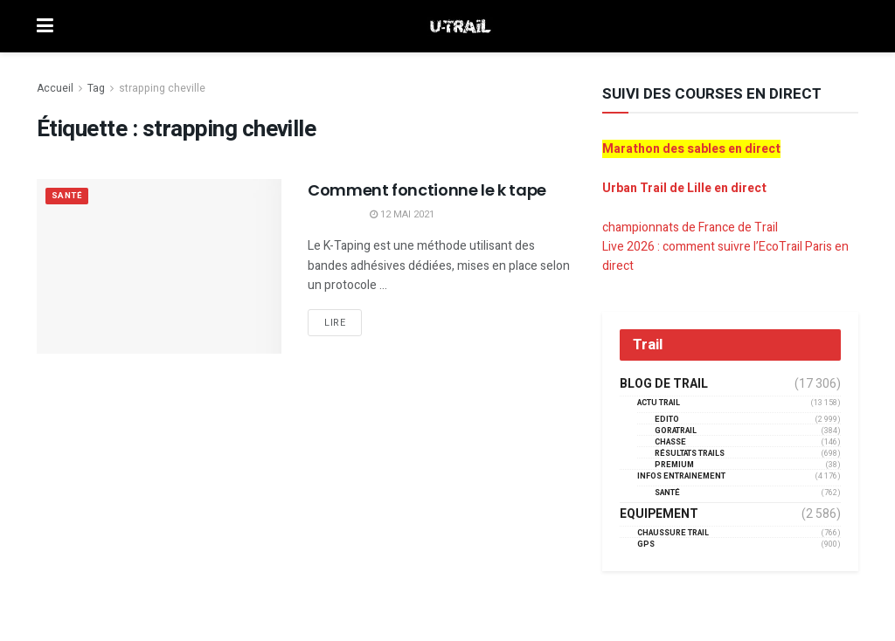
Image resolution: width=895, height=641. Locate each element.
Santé (69, 197)
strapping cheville (162, 88)
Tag (96, 88)
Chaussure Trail (673, 533)
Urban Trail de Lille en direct (684, 188)
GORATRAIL (676, 431)
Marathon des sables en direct (691, 149)
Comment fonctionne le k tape (427, 190)
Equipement (659, 514)
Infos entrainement (681, 476)
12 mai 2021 (402, 214)
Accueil (55, 88)
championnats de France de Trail (690, 227)
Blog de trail (664, 384)
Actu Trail (658, 403)
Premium (674, 465)
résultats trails (690, 454)
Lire (334, 322)
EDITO (667, 420)
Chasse (670, 442)
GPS (646, 544)
